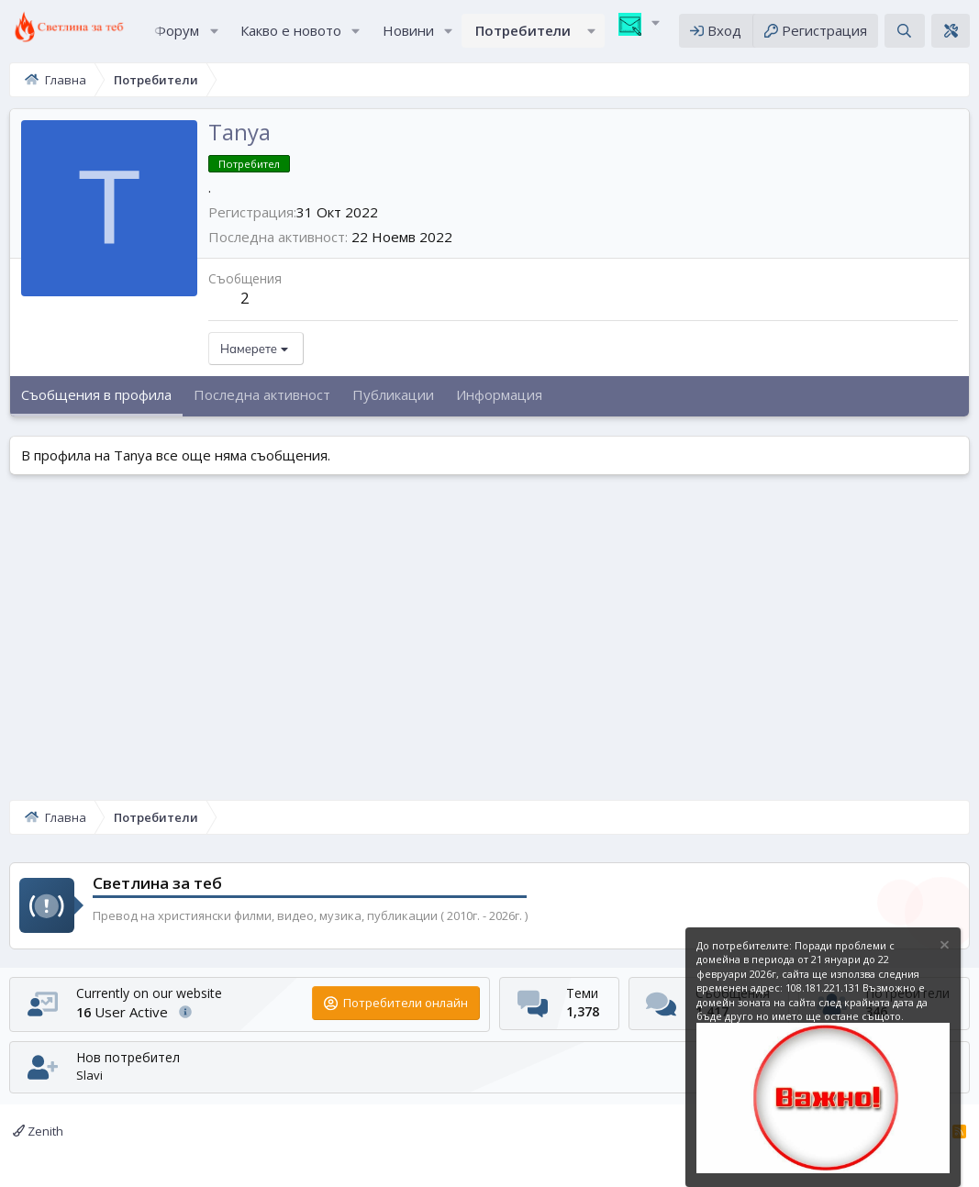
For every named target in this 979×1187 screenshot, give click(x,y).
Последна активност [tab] (262, 403)
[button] (214, 34)
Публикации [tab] (393, 403)
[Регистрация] (815, 34)
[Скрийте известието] (943, 947)
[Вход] (715, 34)
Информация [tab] (499, 403)
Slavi (89, 1075)
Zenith (38, 1131)
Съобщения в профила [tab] (96, 403)
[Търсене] (904, 34)
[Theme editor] (950, 34)
